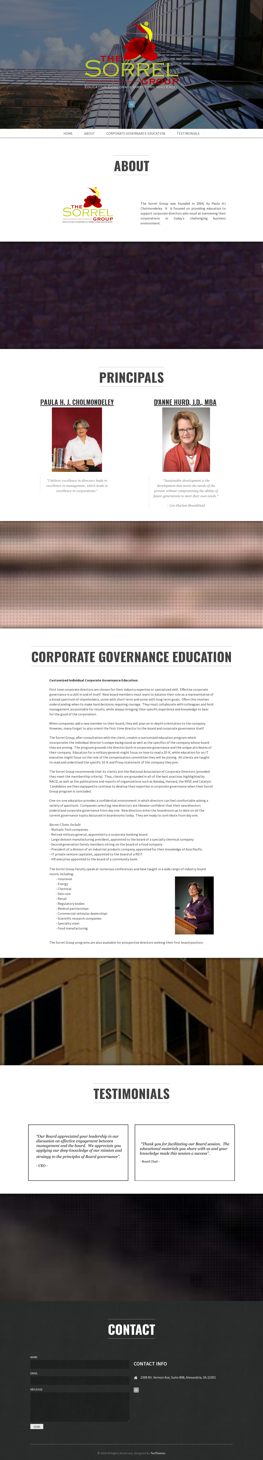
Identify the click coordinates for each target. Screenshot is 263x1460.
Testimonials (188, 133)
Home (68, 133)
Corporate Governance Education (135, 133)
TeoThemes (158, 1453)
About (89, 133)
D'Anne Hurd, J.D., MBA (185, 402)
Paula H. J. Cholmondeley (77, 402)
